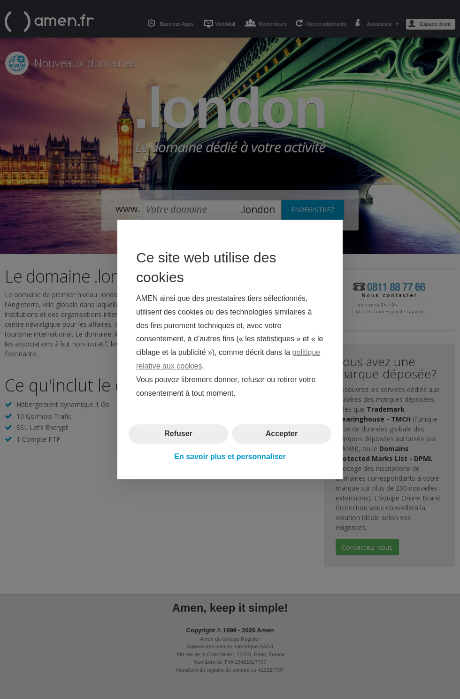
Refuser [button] (178, 434)
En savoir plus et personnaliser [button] (229, 457)
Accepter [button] (282, 434)
